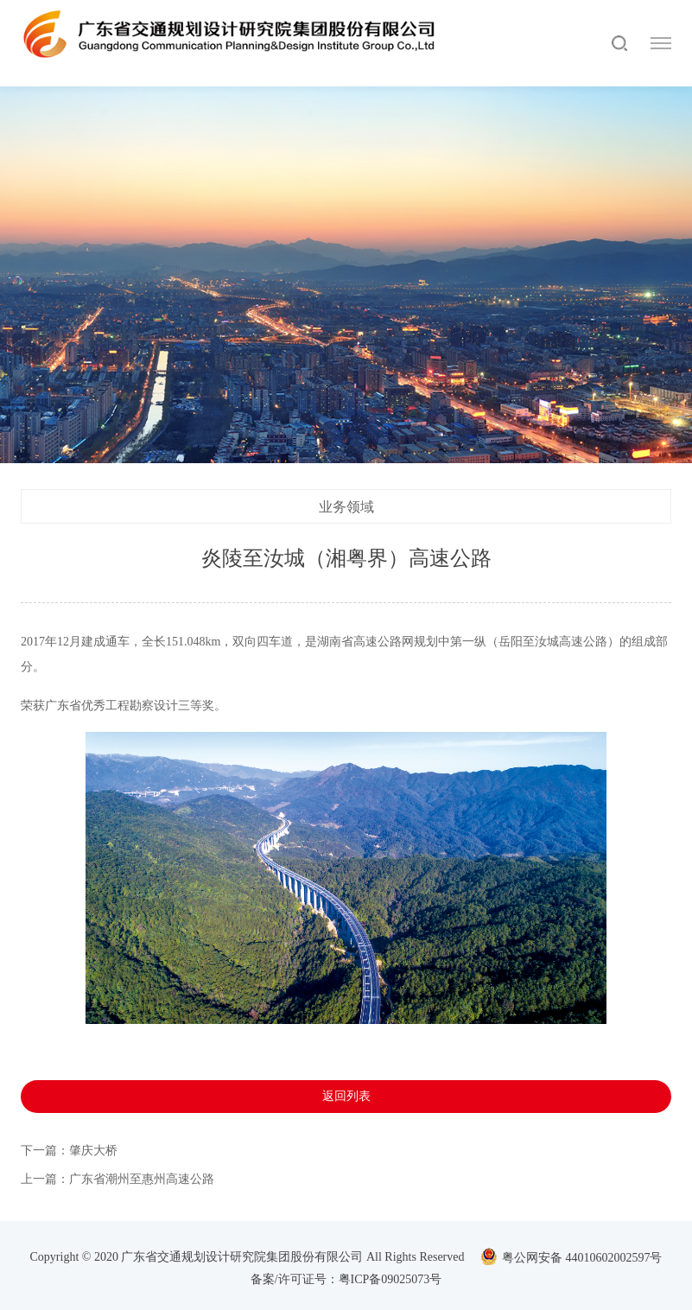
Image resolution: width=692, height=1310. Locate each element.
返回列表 (346, 1096)
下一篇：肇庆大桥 (69, 1150)
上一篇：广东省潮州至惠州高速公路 (117, 1179)
